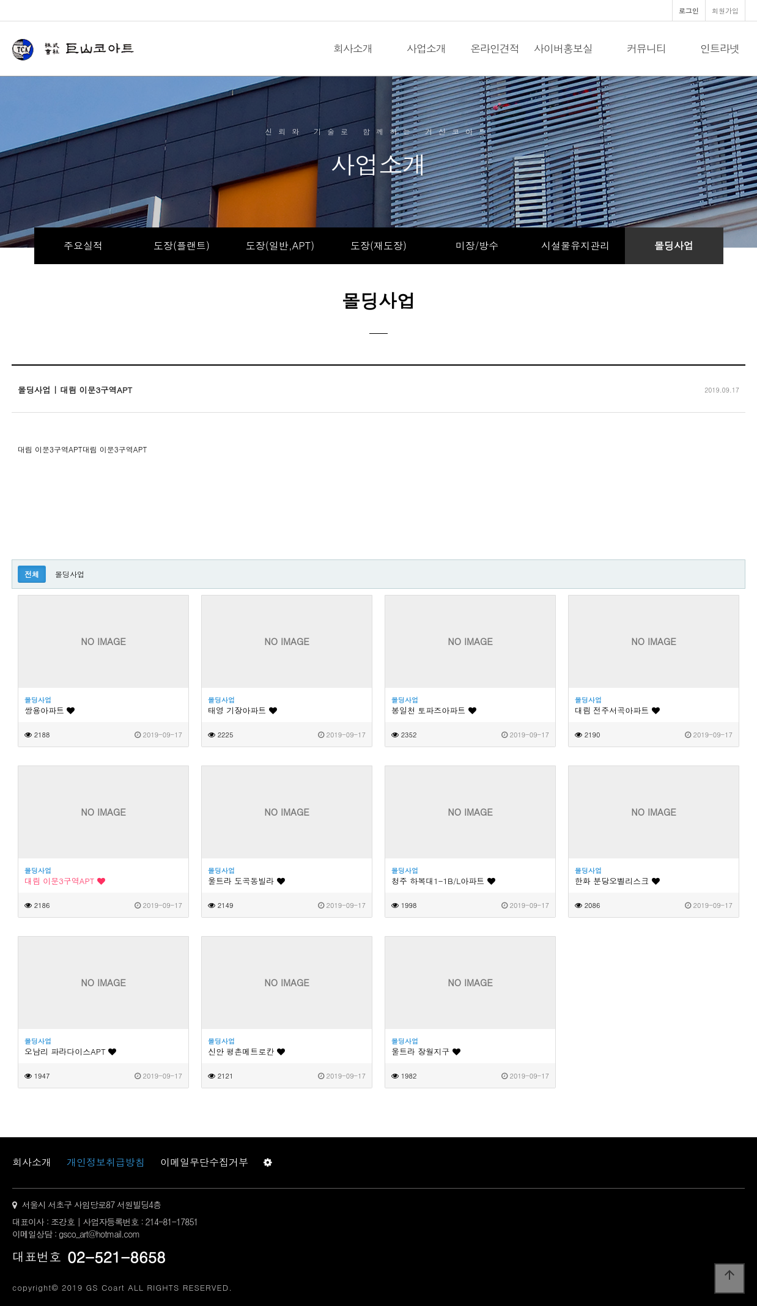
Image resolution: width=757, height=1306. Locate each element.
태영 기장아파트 (242, 710)
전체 (31, 574)
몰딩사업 (673, 245)
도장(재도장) (378, 245)
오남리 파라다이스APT (70, 1051)
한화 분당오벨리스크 (617, 881)
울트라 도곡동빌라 (246, 881)
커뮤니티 (646, 48)
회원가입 (725, 10)
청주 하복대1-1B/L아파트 (443, 881)
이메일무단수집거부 (204, 1162)
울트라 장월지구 (425, 1051)
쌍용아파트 (49, 710)
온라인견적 (494, 48)
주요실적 (83, 245)
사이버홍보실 (563, 48)
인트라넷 (719, 48)
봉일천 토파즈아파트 (433, 710)
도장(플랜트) (181, 245)
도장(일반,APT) (280, 245)
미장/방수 (477, 245)
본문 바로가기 (0, 0)
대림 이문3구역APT (64, 881)
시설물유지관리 (575, 245)
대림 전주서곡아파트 (617, 710)
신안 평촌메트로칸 (246, 1051)
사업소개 (426, 48)
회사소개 (352, 48)
